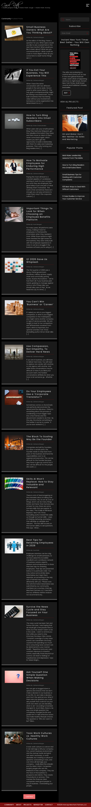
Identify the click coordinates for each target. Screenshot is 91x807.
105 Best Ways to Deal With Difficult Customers (73, 188)
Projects (27, 805)
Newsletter (38, 805)
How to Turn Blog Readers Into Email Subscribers (73, 166)
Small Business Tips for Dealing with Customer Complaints (72, 177)
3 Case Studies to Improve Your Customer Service (73, 197)
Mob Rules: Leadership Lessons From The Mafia (72, 156)
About (18, 805)
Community (9, 805)
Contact (49, 805)
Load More (29, 796)
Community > (7, 18)
